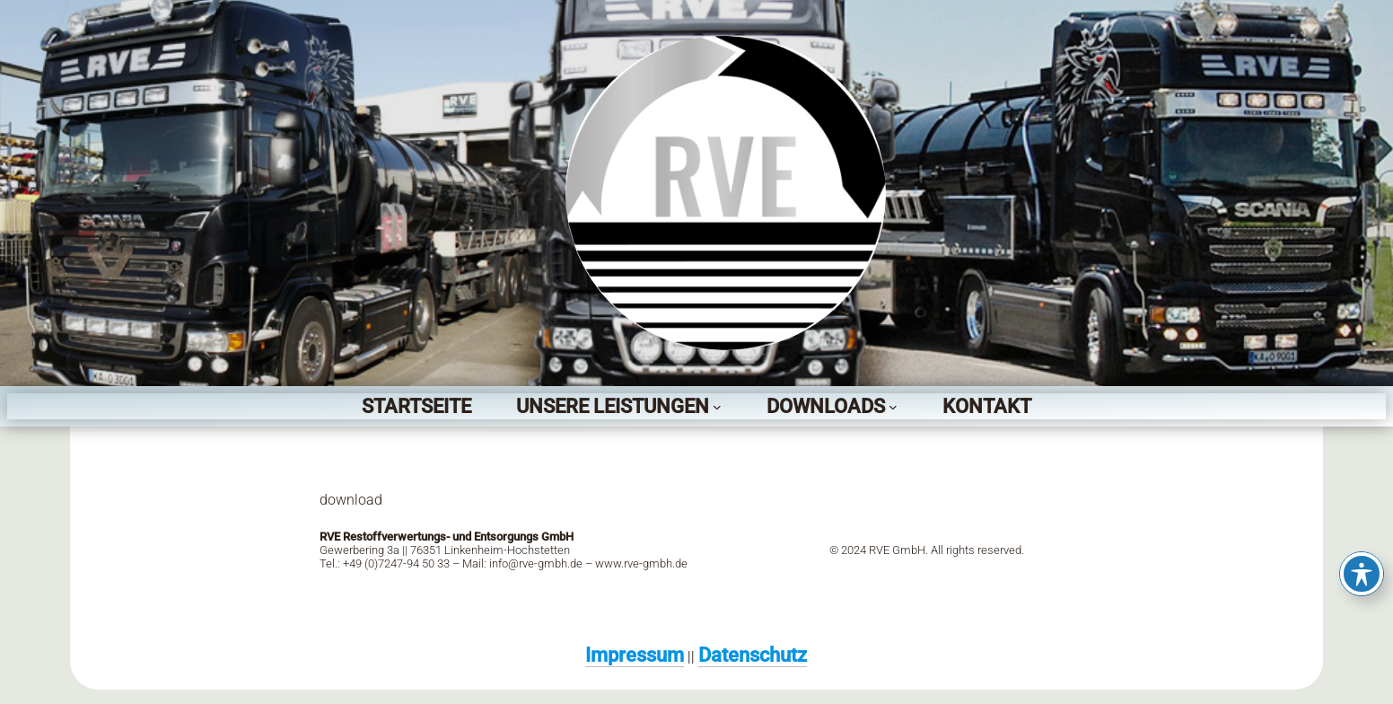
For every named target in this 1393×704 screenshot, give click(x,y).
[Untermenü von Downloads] (893, 406)
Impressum (634, 654)
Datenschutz (752, 654)
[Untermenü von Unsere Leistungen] (717, 406)
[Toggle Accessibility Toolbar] (1361, 573)
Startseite (416, 406)
